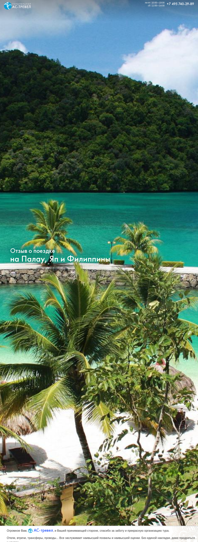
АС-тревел (40, 530)
